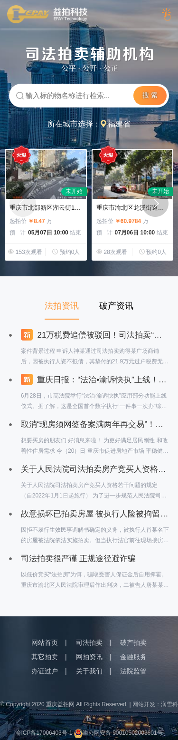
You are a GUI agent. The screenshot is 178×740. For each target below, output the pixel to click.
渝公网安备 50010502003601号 (118, 733)
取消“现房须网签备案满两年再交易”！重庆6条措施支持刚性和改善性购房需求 (95, 424)
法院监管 (133, 671)
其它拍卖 (44, 657)
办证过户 (44, 671)
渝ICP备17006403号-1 (43, 733)
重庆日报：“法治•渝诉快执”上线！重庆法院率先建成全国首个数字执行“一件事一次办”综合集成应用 (95, 379)
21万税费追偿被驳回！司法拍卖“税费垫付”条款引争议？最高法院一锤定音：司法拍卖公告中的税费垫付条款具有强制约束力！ (95, 335)
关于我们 (89, 671)
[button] (155, 203)
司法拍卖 (89, 642)
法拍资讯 (62, 306)
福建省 (119, 124)
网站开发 (143, 704)
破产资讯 (116, 306)
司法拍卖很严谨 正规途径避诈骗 (78, 558)
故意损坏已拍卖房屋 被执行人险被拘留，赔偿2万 (95, 513)
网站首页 (44, 642)
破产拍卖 (133, 642)
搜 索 (150, 95)
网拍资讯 (89, 657)
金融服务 (133, 657)
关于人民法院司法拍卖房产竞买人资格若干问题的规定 (95, 469)
